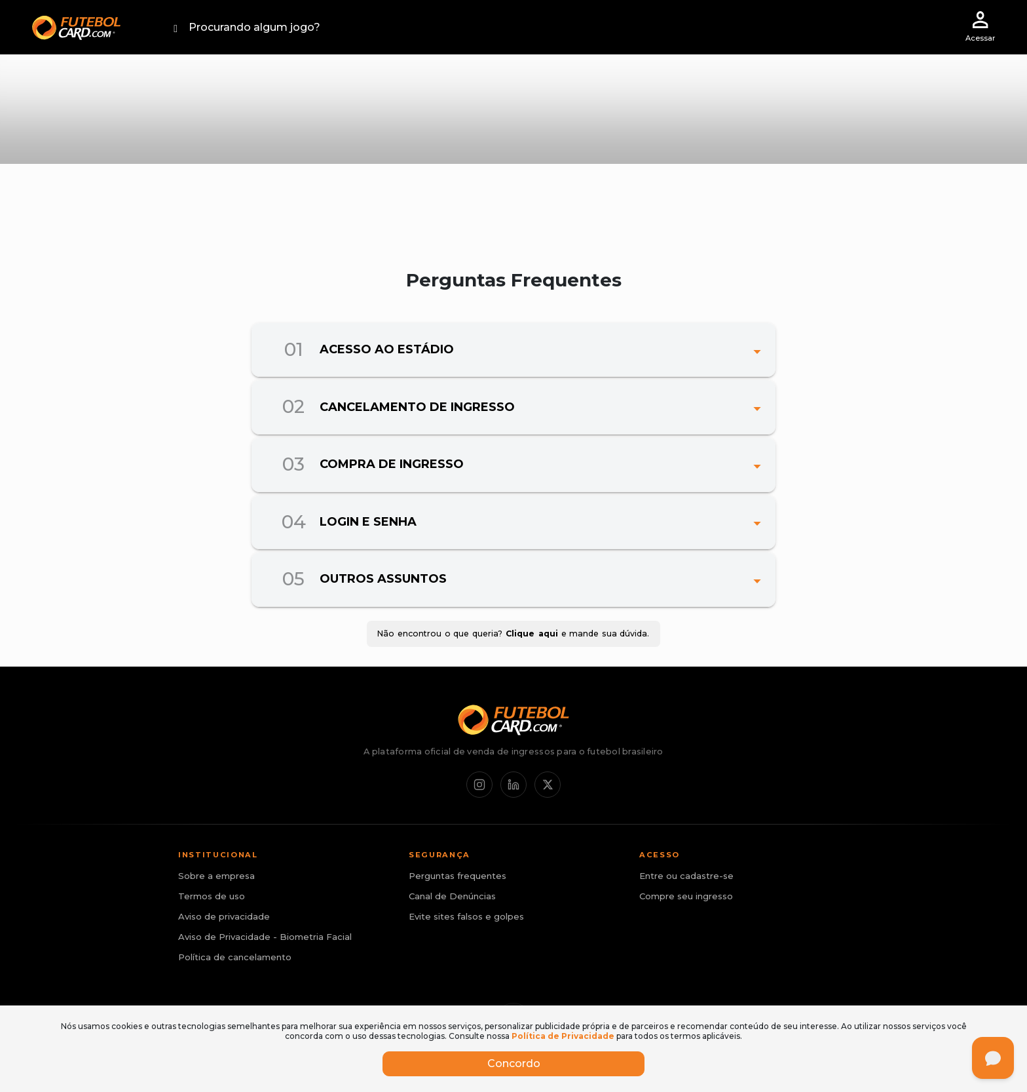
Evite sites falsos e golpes (466, 916)
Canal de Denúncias (452, 896)
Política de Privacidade (563, 1036)
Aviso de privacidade (224, 916)
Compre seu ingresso (686, 896)
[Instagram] (479, 784)
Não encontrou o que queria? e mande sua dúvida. (513, 634)
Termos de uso (211, 896)
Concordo (513, 1063)
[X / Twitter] (547, 784)
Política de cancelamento (234, 957)
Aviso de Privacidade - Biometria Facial (265, 936)
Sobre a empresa (216, 875)
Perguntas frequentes (457, 875)
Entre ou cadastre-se (686, 875)
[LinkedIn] (513, 784)
